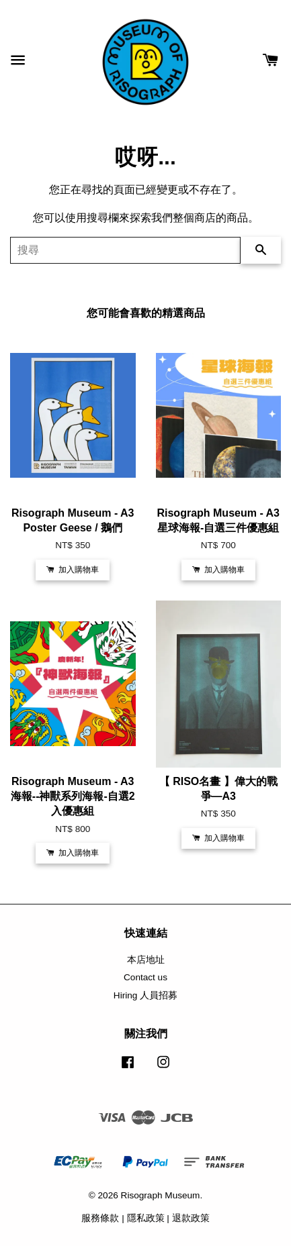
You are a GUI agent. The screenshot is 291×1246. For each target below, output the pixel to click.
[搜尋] (125, 250)
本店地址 (146, 960)
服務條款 (100, 1218)
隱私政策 (146, 1218)
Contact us (145, 977)
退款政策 (191, 1218)
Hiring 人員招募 (145, 995)
